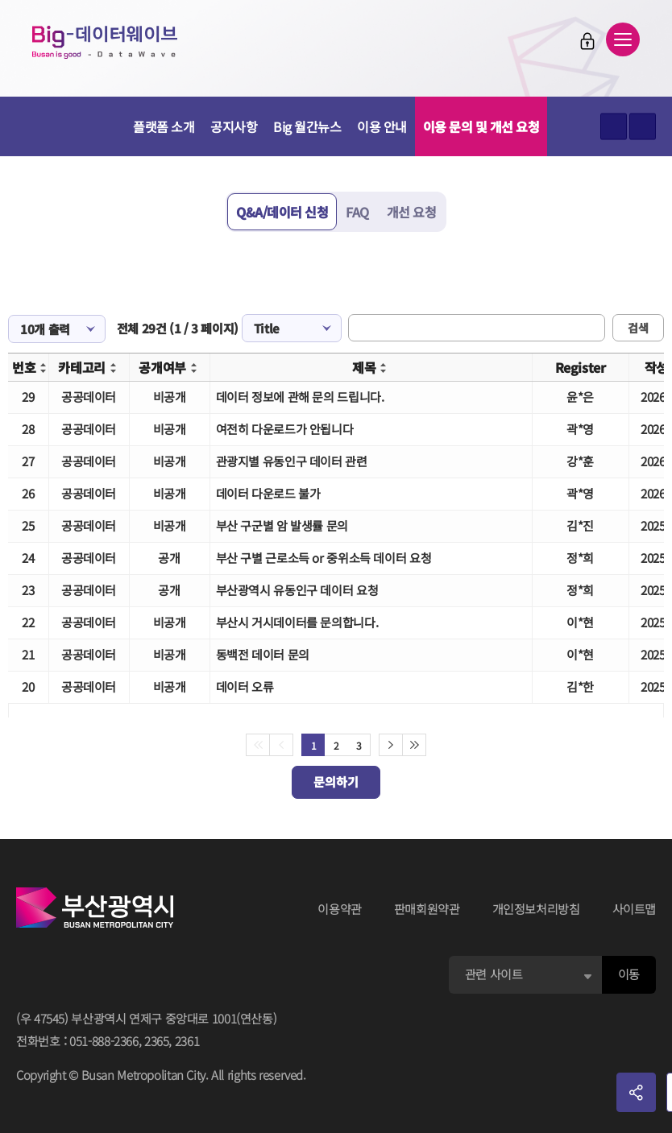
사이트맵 (634, 908)
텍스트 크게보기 (613, 127)
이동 (629, 974)
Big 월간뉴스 (307, 126)
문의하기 (336, 781)
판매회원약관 (427, 908)
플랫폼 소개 (163, 126)
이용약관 (339, 908)
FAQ (357, 211)
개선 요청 (412, 211)
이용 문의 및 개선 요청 (481, 126)
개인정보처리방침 (536, 908)
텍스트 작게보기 (642, 127)
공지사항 (233, 126)
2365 (156, 1040)
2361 (187, 1040)
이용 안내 (382, 126)
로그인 (587, 41)
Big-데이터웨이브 (104, 42)
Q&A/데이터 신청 (282, 211)
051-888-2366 (104, 1040)
